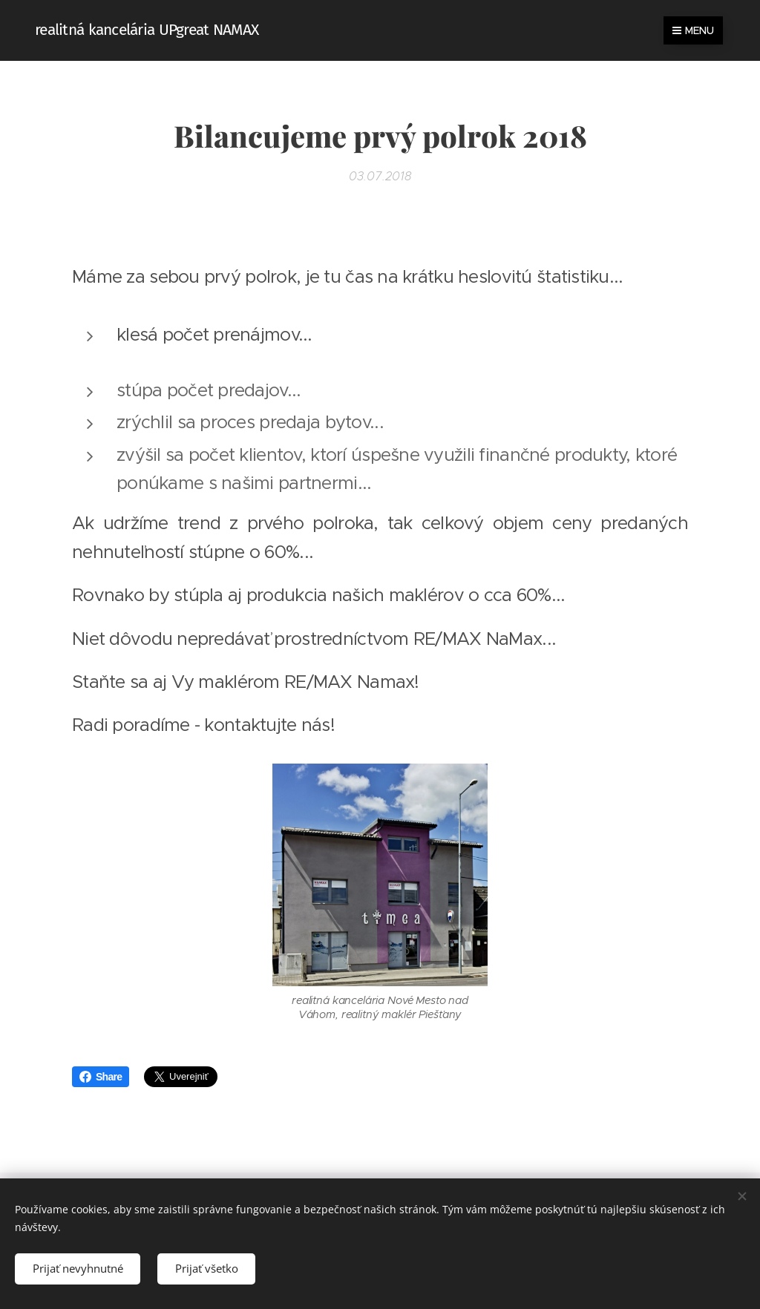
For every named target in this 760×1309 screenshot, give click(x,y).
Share (100, 1077)
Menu (693, 30)
